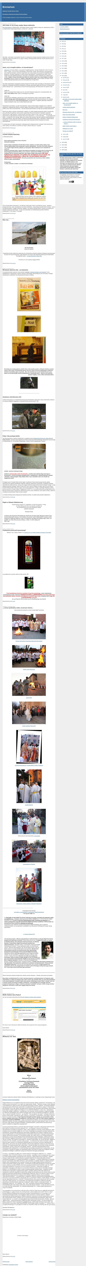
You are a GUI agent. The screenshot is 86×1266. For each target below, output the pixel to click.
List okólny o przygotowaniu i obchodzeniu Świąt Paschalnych (29, 912)
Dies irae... (6, 220)
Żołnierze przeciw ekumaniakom (11, 1099)
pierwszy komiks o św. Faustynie (38, 272)
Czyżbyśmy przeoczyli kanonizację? (14, 530)
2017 (63, 58)
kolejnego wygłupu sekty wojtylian (32, 997)
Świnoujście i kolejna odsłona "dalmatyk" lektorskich (29, 903)
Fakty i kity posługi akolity (11, 436)
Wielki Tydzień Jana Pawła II (12, 995)
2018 (63, 56)
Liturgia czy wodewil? (10, 1215)
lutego (64, 136)
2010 (63, 75)
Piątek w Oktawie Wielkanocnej (13, 502)
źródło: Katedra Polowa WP (29, 726)
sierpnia (65, 87)
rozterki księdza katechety (11, 134)
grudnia (65, 77)
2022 (63, 46)
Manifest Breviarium (65, 29)
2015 (63, 63)
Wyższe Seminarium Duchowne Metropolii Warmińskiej (29, 641)
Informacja (6, 70)
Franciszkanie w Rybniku (29, 864)
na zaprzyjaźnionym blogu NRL (34, 256)
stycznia (65, 139)
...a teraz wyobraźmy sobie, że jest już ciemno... (18, 608)
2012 (63, 70)
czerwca (65, 92)
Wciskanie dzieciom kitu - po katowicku (15, 270)
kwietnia (65, 97)
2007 (63, 147)
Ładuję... (62, 35)
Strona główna (29, 1261)
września (65, 85)
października (66, 82)
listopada (65, 80)
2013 (63, 68)
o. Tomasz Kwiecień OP (29, 934)
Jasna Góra (29, 697)
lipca (64, 89)
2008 (63, 145)
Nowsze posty (6, 1261)
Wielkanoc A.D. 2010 (9, 1036)
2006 (63, 149)
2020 (63, 51)
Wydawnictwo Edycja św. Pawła (41, 438)
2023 (63, 43)
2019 (63, 53)
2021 (63, 48)
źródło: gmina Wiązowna (29, 669)
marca (64, 134)
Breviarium (9, 7)
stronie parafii (7, 27)
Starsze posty (52, 1261)
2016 (63, 61)
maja (64, 94)
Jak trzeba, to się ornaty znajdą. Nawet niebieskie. (19, 25)
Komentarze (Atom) (13, 1264)
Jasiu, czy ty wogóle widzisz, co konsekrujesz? (18, 67)
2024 (63, 41)
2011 (63, 73)
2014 (63, 65)
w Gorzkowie (37, 836)
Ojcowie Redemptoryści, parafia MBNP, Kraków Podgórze (29, 765)
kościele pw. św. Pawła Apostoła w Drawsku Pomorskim (37, 532)
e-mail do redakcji (64, 26)
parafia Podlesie (29, 804)
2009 (63, 142)
